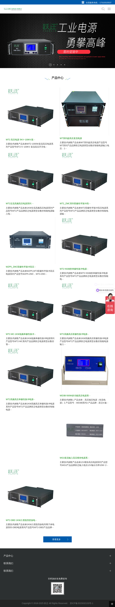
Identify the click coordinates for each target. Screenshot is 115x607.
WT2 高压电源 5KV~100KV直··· (20, 139)
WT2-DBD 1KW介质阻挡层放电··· (21, 520)
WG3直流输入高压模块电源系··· (74, 458)
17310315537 (105, 2)
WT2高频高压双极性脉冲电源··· (74, 334)
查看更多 (56, 539)
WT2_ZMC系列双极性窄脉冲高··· (75, 203)
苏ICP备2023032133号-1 (81, 603)
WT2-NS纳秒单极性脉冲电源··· (74, 269)
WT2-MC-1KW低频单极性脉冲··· (21, 334)
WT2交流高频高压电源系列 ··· (20, 203)
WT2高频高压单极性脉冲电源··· (20, 399)
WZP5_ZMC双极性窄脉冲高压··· (21, 267)
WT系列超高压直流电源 (71, 138)
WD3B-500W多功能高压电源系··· (75, 395)
